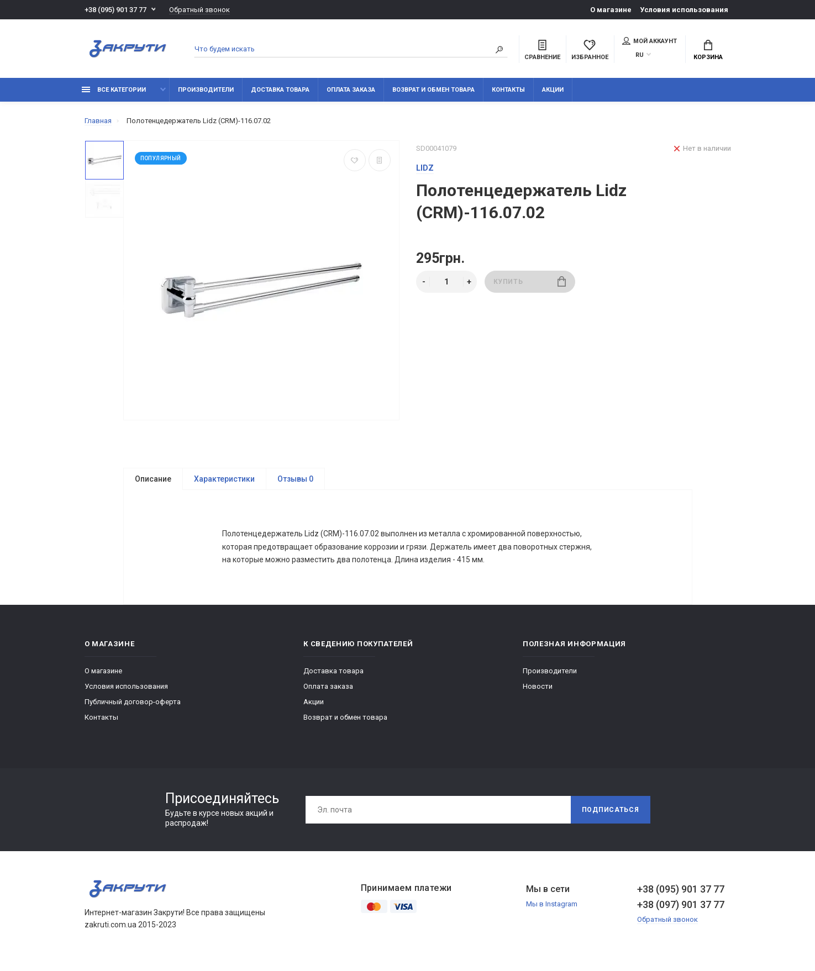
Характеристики (224, 478)
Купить (529, 281)
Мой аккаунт (649, 41)
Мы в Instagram (551, 907)
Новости (538, 689)
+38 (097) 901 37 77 (680, 907)
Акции (553, 89)
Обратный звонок (199, 10)
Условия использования (684, 10)
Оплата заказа (351, 89)
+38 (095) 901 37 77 (115, 10)
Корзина (708, 50)
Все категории (114, 89)
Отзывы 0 (295, 478)
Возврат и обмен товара (433, 89)
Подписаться (610, 812)
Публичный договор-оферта (133, 704)
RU (639, 55)
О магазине (611, 10)
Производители (206, 89)
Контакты (508, 89)
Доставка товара (280, 89)
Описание (153, 478)
